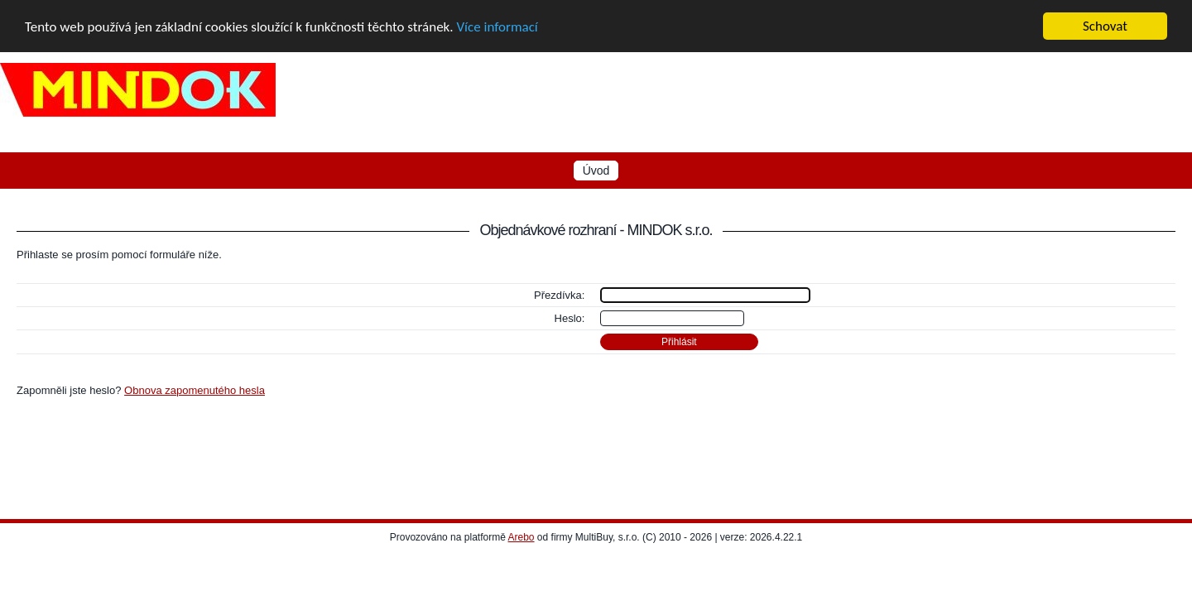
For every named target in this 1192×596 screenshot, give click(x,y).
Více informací (496, 26)
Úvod (596, 170)
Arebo (521, 537)
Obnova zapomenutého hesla (194, 390)
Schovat (1105, 26)
